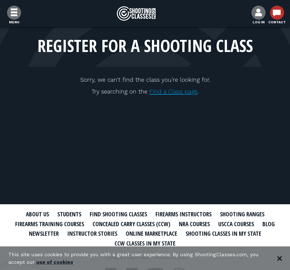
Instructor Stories (92, 233)
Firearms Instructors (184, 214)
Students (69, 214)
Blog (268, 224)
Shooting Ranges (242, 214)
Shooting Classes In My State (223, 233)
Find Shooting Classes (118, 214)
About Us (37, 214)
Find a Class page (173, 91)
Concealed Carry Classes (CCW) (131, 224)
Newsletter (44, 233)
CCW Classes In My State (145, 243)
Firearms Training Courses (49, 224)
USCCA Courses (236, 224)
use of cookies (54, 262)
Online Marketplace (151, 233)
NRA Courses (194, 224)
